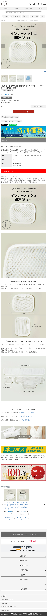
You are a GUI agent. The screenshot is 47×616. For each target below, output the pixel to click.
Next (44, 46)
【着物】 (5, 8)
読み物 (23, 575)
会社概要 (23, 589)
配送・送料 (23, 561)
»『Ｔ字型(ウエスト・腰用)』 (27, 412)
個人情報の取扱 (5, 610)
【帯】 (16, 8)
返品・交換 (23, 565)
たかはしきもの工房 (22, 20)
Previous (3, 46)
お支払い (23, 556)
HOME (2, 20)
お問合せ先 (23, 570)
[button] (2, 505)
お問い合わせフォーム (7, 599)
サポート (23, 584)
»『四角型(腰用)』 (25, 420)
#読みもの (25, 16)
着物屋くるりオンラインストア (4, 5)
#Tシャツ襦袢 (34, 16)
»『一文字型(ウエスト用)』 (25, 416)
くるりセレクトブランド (11, 20)
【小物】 (41, 8)
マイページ (23, 579)
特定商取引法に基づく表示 (8, 606)
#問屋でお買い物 (15, 16)
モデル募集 (4, 603)
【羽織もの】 (28, 8)
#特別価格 (6, 16)
